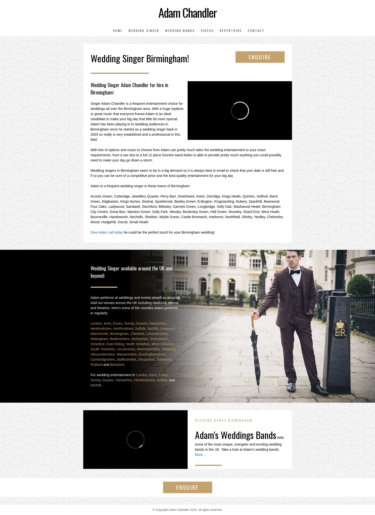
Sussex (141, 323)
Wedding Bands (180, 30)
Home (118, 30)
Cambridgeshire (103, 359)
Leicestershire (156, 334)
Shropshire (146, 359)
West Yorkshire (163, 344)
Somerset (164, 359)
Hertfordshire (123, 328)
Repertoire (231, 30)
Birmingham (119, 334)
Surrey (129, 323)
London (96, 323)
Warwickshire (126, 354)
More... (200, 455)
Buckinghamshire (152, 354)
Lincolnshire (125, 349)
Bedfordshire (119, 339)
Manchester (99, 334)
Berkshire (117, 365)
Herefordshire (101, 328)
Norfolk (152, 328)
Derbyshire (139, 339)
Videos (207, 30)
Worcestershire (148, 349)
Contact (256, 30)
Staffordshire (126, 359)
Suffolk (140, 328)
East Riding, (116, 344)
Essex (117, 323)
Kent (107, 323)
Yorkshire (98, 344)
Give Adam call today (107, 232)
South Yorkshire (103, 349)
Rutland (96, 365)
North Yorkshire (138, 344)
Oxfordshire (159, 339)
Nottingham (99, 339)
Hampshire (157, 323)
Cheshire (137, 334)
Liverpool (167, 328)
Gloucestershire (103, 354)
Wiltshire (168, 349)
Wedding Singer (143, 30)
